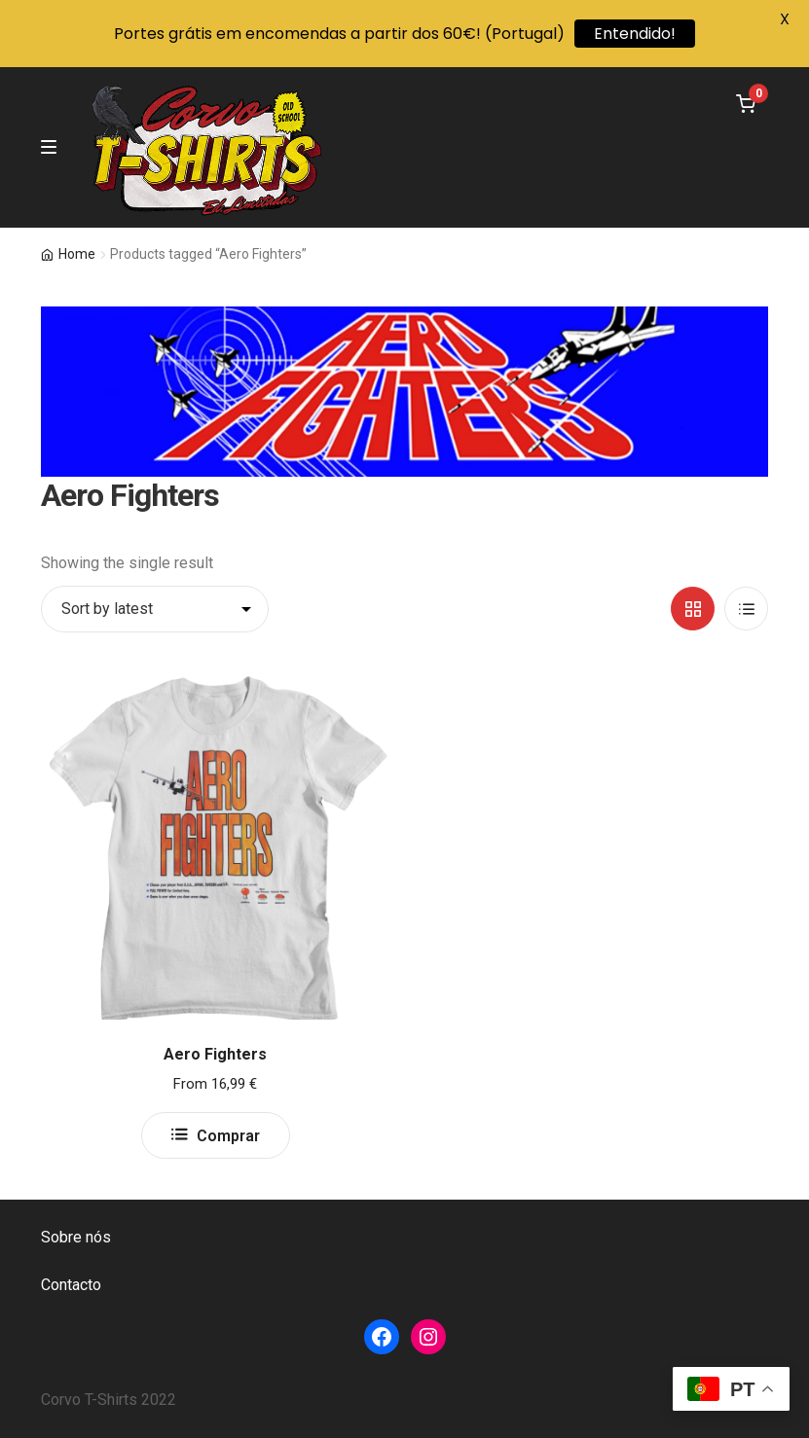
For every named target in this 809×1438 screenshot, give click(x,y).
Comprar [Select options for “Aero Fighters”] (228, 1136)
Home (76, 254)
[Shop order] (155, 609)
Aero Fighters (215, 1054)
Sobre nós (76, 1237)
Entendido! (635, 33)
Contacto (71, 1285)
